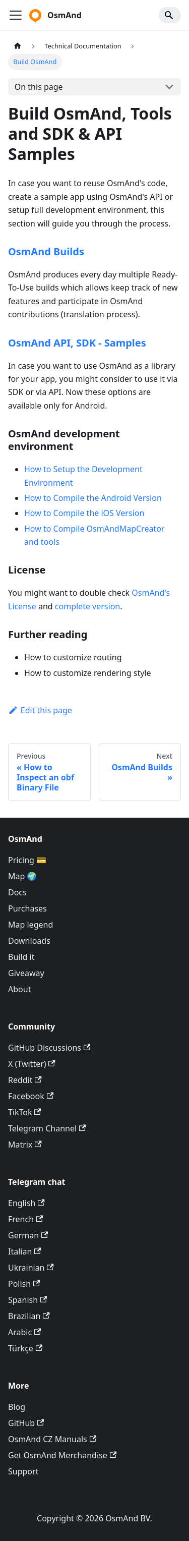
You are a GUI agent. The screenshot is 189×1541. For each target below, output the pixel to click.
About (19, 989)
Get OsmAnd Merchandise (62, 1455)
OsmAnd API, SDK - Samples (77, 343)
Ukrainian (31, 1267)
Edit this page (40, 710)
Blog (16, 1406)
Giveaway (26, 973)
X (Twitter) (31, 1063)
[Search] (170, 15)
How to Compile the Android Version (93, 497)
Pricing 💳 (27, 860)
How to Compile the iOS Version (84, 513)
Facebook (30, 1096)
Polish (24, 1283)
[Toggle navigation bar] (15, 15)
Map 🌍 (22, 876)
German (28, 1235)
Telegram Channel (47, 1128)
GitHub (26, 1423)
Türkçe (25, 1348)
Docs (17, 892)
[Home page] (17, 46)
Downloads (29, 940)
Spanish (27, 1299)
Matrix (25, 1144)
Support (23, 1471)
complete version (87, 606)
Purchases (27, 908)
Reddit (25, 1080)
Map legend (30, 924)
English (26, 1203)
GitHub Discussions (49, 1047)
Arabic (24, 1332)
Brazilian (29, 1316)
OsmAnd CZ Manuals (52, 1439)
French (25, 1219)
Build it (21, 956)
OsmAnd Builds (46, 251)
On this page (39, 86)
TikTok (24, 1112)
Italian (24, 1251)
